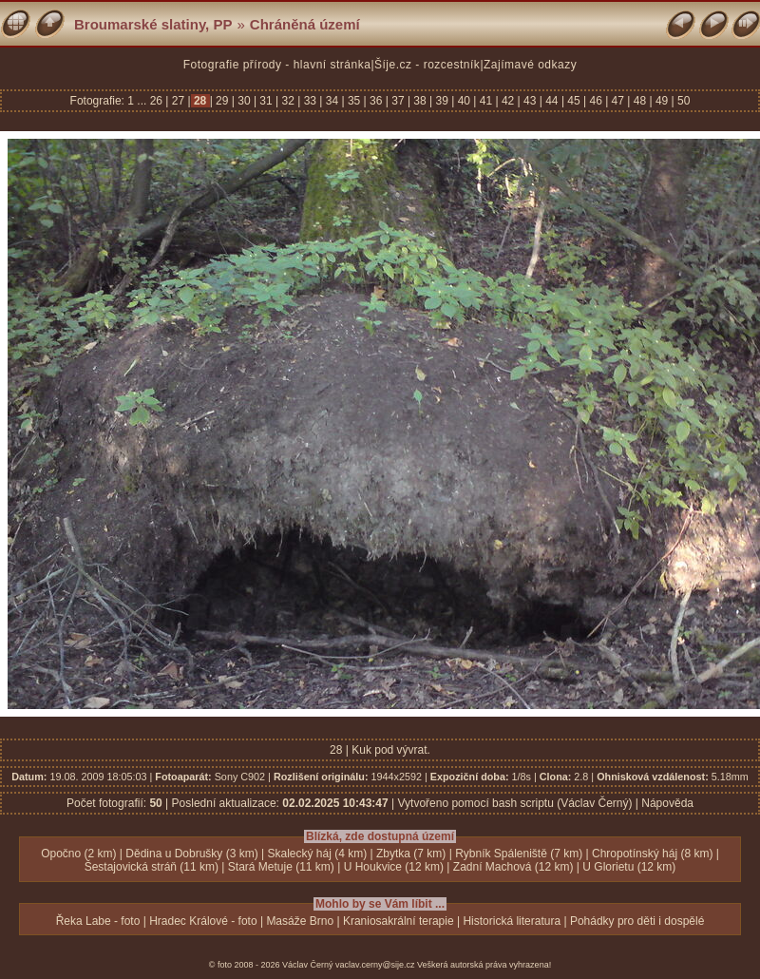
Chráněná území (305, 24)
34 (331, 100)
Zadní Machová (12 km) (513, 866)
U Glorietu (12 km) (628, 866)
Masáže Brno (299, 921)
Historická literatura (511, 921)
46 (595, 100)
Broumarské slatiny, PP (153, 24)
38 (419, 100)
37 (398, 100)
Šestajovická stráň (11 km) (151, 866)
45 (573, 100)
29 (222, 100)
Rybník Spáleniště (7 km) (518, 853)
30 (244, 100)
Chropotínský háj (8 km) (652, 853)
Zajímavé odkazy (530, 64)
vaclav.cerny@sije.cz (375, 964)
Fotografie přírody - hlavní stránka (277, 64)
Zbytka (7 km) (411, 853)
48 (639, 100)
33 (309, 100)
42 (508, 100)
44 (551, 100)
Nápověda (667, 803)
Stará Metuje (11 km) (281, 866)
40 (463, 100)
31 (266, 100)
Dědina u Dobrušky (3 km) (191, 853)
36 (376, 100)
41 (485, 100)
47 (617, 100)
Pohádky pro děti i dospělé (637, 921)
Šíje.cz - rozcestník (427, 64)
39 (441, 100)
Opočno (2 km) (78, 853)
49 (662, 100)
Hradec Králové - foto (202, 921)
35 (354, 100)
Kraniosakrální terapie (398, 921)
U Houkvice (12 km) (394, 866)
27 (177, 100)
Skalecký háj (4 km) (318, 853)
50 (682, 100)
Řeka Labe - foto (98, 921)
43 (530, 100)
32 (287, 100)
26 (158, 100)
